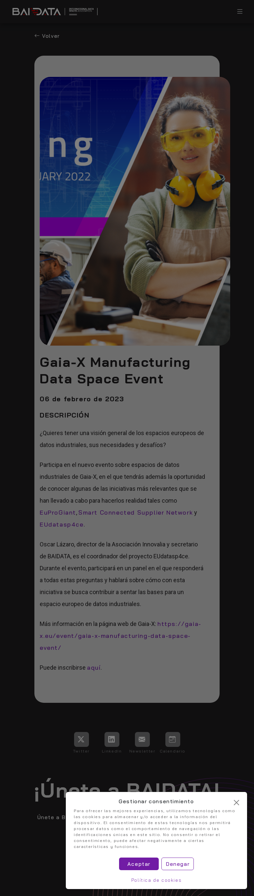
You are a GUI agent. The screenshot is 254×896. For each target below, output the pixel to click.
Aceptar (138, 864)
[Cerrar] (236, 802)
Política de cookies (156, 880)
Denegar (178, 864)
